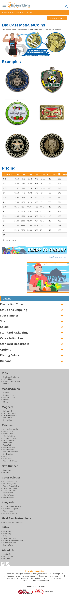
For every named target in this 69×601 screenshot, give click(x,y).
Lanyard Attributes (10, 513)
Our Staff (6, 559)
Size (3, 321)
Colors (4, 327)
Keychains (6, 470)
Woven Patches (8, 431)
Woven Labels (8, 434)
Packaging (7, 534)
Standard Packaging (14, 332)
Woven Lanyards (9, 511)
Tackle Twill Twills (9, 490)
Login (34, 598)
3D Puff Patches (9, 440)
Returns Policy (8, 545)
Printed (6, 384)
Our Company (8, 556)
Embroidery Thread (10, 481)
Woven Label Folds (10, 461)
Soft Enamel (7, 411)
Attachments (7, 531)
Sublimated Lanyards (10, 509)
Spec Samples (9, 315)
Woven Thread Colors (11, 486)
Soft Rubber (7, 379)
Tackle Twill (7, 445)
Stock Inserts (7, 459)
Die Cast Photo (8, 395)
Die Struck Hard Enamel (11, 381)
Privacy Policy (42, 586)
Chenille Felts (8, 493)
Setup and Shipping (13, 310)
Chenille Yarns (8, 495)
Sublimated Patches (10, 438)
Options (5, 349)
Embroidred (7, 420)
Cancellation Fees (9, 543)
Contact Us (7, 554)
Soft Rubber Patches (10, 452)
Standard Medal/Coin (14, 344)
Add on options (9, 397)
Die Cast (6, 393)
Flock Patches (8, 454)
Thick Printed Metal (10, 415)
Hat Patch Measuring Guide (13, 540)
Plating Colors (9, 355)
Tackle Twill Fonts (9, 538)
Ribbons (5, 361)
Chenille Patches (9, 436)
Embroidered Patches (11, 429)
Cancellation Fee (11, 338)
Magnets (6, 472)
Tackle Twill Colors (10, 488)
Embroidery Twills (9, 484)
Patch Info (6, 456)
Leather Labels (8, 449)
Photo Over (7, 443)
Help (5, 536)
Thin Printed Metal (9, 413)
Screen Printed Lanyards (12, 506)
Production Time (11, 304)
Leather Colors (8, 497)
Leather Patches (9, 447)
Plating (5, 402)
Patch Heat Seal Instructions (13, 522)
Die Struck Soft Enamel (11, 377)
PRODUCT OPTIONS (56, 18)
